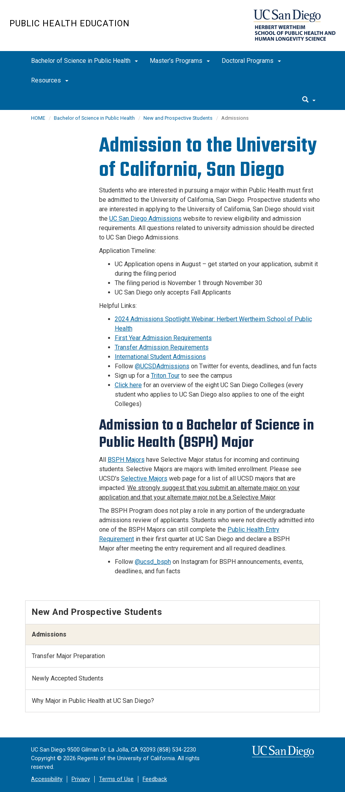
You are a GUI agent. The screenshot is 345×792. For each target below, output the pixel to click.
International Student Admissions (160, 356)
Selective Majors (144, 478)
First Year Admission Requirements (163, 338)
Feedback (155, 779)
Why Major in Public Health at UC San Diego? (93, 700)
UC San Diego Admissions (145, 218)
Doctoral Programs (251, 60)
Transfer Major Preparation (68, 656)
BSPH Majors (126, 459)
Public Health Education (69, 23)
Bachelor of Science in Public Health (84, 60)
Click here (128, 385)
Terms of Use (116, 779)
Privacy (81, 779)
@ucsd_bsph (153, 561)
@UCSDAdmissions (162, 366)
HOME (38, 118)
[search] (309, 100)
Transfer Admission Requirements (162, 347)
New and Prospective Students (178, 118)
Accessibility (46, 779)
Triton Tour (165, 375)
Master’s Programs (180, 60)
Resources (49, 80)
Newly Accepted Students (67, 678)
